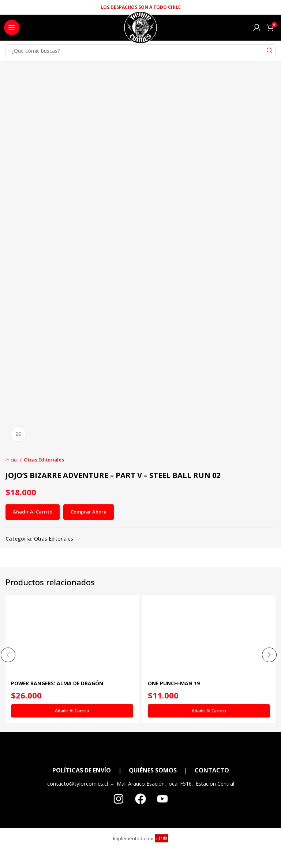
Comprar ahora (88, 511)
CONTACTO (212, 771)
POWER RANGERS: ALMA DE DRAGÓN (58, 683)
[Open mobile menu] (12, 27)
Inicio (11, 459)
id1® (161, 838)
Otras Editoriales (44, 459)
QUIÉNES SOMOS (153, 771)
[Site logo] (140, 29)
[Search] (140, 50)
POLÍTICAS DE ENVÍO (81, 771)
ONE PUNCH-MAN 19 (174, 683)
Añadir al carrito (32, 511)
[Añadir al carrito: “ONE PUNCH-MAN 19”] (209, 711)
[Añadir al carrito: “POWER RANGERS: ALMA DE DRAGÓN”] (72, 711)
